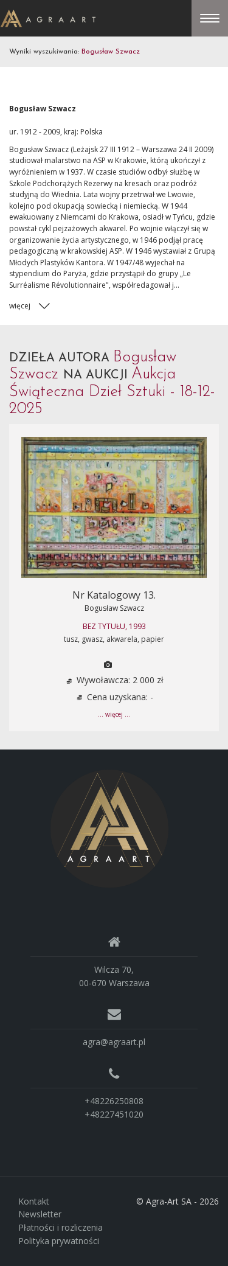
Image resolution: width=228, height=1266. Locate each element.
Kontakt (33, 1201)
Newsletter (39, 1214)
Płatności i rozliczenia (60, 1227)
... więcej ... (114, 714)
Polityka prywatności (58, 1241)
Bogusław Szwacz (114, 608)
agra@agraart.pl (114, 1042)
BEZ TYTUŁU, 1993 (114, 626)
